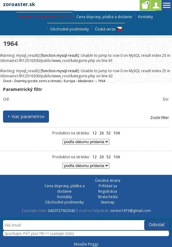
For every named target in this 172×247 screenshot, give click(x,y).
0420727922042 (61, 210)
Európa (69, 81)
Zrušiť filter (159, 117)
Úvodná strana (107, 180)
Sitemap (108, 202)
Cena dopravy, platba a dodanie (104, 16)
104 (116, 133)
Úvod (7, 81)
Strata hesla (108, 196)
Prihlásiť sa (108, 185)
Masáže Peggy (86, 244)
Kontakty (145, 16)
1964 (101, 81)
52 (108, 133)
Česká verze (108, 29)
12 (94, 133)
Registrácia (107, 191)
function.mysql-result (60, 55)
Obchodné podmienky (69, 29)
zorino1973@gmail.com (130, 210)
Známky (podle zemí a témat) (37, 81)
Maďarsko (85, 81)
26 (101, 133)
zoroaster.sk (19, 4)
